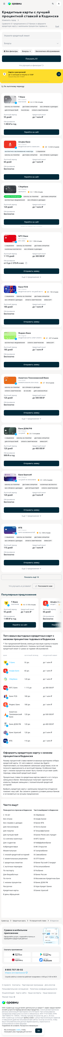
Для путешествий (10, 835)
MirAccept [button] (48, 300)
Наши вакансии (49, 993)
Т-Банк (12, 662)
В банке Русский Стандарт (45, 862)
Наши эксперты (34, 993)
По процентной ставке (38, 921)
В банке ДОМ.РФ (41, 882)
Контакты (16, 985)
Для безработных (10, 874)
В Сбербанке (39, 815)
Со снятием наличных (12, 838)
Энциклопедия (8, 993)
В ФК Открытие (40, 846)
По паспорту (8, 870)
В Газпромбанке (40, 850)
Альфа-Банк (14, 671)
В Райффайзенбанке (42, 842)
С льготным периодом (12, 866)
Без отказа (7, 819)
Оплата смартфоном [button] (40, 110)
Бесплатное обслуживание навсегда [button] (19, 151)
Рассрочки (7, 886)
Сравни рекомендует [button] (13, 196)
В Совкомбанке (40, 854)
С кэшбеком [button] (40, 151)
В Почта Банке (40, 827)
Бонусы (26, 51)
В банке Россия (40, 874)
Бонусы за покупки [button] (12, 107)
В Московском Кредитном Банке (47, 878)
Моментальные (9, 850)
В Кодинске (54, 921)
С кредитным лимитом (13, 862)
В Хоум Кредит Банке (43, 886)
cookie (18, 1030)
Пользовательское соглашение (15, 989)
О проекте (6, 985)
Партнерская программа (32, 985)
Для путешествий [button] (11, 110)
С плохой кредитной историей (16, 854)
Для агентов (50, 985)
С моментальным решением (15, 858)
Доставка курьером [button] (30, 107)
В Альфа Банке (40, 819)
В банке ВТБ (39, 823)
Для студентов (9, 842)
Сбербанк (13, 679)
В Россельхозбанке (42, 866)
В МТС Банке (39, 838)
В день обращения (11, 894)
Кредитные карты (11, 890)
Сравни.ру (5, 921)
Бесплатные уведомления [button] (15, 200)
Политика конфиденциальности (43, 989)
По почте (7, 878)
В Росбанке (38, 870)
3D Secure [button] (27, 391)
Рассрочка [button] (25, 110)
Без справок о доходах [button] (49, 107)
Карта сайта (21, 993)
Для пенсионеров (10, 827)
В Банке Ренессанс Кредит (45, 835)
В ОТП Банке (39, 858)
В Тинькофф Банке (41, 831)
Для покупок (8, 831)
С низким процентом (12, 882)
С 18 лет (6, 815)
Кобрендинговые (10, 846)
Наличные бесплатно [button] (13, 249)
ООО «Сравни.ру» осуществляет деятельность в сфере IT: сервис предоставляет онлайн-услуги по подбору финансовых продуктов (31, 1009)
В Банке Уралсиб (41, 890)
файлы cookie (29, 1018)
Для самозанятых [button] (40, 391)
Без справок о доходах (12, 823)
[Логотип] (10, 1002)
